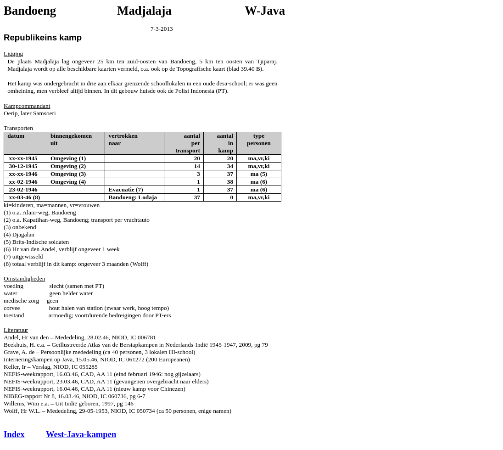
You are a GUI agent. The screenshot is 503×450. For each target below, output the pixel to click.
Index (14, 434)
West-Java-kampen (81, 434)
